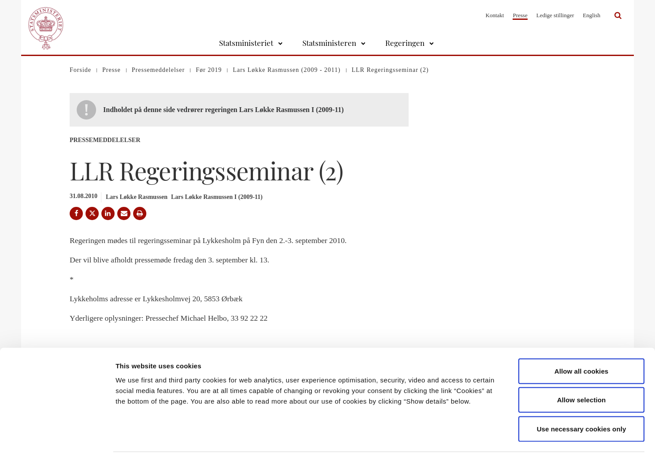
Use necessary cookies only (581, 395)
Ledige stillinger (555, 15)
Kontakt (495, 15)
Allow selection (581, 366)
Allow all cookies (582, 337)
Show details (462, 435)
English (591, 15)
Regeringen (404, 43)
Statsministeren (329, 43)
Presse (520, 15)
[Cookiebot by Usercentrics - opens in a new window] (57, 435)
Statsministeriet (246, 43)
